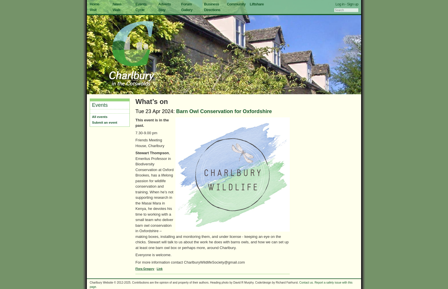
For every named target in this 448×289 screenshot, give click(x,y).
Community (236, 4)
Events (141, 4)
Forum (186, 4)
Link (160, 268)
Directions (212, 10)
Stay (161, 10)
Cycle (139, 10)
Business (211, 4)
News (117, 4)
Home (94, 4)
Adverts (164, 4)
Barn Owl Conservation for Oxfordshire (224, 111)
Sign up (352, 4)
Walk (116, 10)
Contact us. (306, 282)
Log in (340, 4)
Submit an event (104, 122)
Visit (93, 10)
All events (99, 117)
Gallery (187, 10)
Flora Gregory (144, 268)
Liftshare (257, 4)
